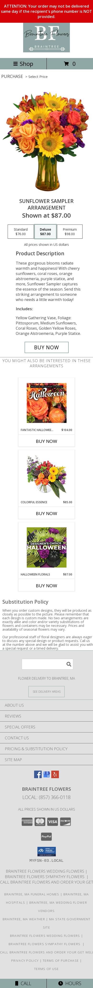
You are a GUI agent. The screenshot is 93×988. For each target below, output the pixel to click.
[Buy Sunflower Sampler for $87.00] (47, 347)
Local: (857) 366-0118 (46, 797)
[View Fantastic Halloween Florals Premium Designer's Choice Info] (47, 403)
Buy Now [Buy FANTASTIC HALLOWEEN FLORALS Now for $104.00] (46, 441)
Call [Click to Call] (23, 983)
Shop (23, 63)
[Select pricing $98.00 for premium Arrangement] (69, 231)
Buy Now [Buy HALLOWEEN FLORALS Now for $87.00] (46, 586)
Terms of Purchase (61, 960)
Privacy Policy (25, 960)
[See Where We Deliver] (46, 691)
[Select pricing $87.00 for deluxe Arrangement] (45, 231)
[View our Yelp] (55, 776)
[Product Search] (47, 664)
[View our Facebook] (38, 776)
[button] (46, 851)
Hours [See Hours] (69, 983)
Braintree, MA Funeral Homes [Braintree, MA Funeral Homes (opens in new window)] (31, 894)
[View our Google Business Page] (46, 776)
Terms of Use (46, 969)
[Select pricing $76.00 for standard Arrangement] (21, 231)
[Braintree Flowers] (46, 51)
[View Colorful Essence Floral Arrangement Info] (47, 475)
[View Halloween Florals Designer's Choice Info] (47, 547)
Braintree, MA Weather (24, 919)
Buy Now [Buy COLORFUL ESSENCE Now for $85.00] (46, 513)
